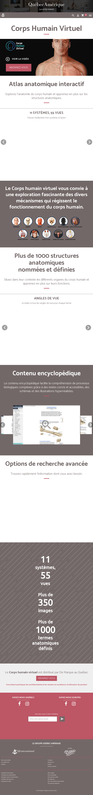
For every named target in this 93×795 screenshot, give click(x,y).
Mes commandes (52, 775)
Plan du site (51, 762)
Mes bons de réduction (54, 783)
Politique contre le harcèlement (9, 777)
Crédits (49, 764)
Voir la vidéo (17, 59)
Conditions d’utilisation (7, 773)
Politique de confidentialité (8, 775)
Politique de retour (6, 781)
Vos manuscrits (5, 762)
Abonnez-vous (18, 67)
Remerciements (52, 766)
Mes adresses (51, 779)
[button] (89, 142)
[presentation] (46, 728)
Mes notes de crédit (53, 777)
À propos (50, 760)
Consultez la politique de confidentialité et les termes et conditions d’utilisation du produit (46, 684)
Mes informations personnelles (56, 781)
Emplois (3, 764)
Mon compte (51, 773)
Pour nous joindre (6, 760)
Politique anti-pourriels (7, 779)
